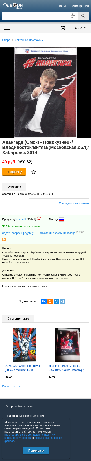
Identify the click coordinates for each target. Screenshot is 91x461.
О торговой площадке (19, 406)
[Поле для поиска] (45, 16)
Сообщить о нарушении (74, 203)
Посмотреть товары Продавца (61, 233)
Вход (62, 6)
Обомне (39, 218)
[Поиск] (83, 16)
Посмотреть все (12, 386)
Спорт (6, 40)
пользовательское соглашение (23, 434)
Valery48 (21, 219)
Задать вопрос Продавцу (17, 233)
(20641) (31, 219)
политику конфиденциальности (30, 436)
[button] (87, 51)
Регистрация (79, 6)
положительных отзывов (21, 226)
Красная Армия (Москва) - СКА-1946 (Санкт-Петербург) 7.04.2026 (66, 368)
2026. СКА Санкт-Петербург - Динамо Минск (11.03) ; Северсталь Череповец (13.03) (23, 368)
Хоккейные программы (29, 40)
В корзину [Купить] (14, 172)
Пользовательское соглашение (25, 416)
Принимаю (36, 450)
